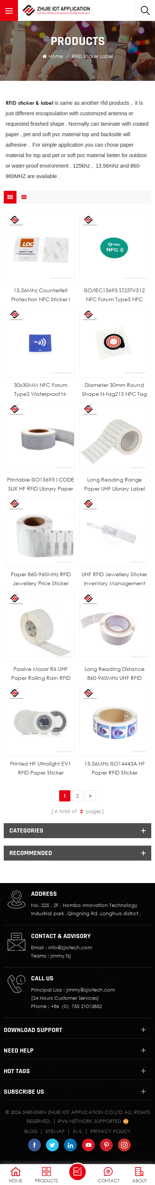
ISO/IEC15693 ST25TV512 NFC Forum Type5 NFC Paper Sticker (114, 295)
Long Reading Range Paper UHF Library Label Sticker (114, 484)
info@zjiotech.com (70, 947)
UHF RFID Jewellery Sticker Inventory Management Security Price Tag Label (114, 579)
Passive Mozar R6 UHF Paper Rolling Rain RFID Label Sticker (40, 674)
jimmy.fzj (61, 956)
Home (52, 56)
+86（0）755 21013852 (76, 1006)
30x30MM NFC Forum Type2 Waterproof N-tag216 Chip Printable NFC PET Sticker (41, 390)
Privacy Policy (110, 1131)
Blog (30, 1131)
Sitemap (55, 1131)
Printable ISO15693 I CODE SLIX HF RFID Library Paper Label (40, 484)
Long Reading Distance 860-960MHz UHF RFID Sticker (115, 674)
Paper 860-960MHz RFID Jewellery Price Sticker (41, 578)
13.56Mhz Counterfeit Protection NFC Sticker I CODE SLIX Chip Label (40, 295)
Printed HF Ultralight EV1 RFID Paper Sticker (40, 768)
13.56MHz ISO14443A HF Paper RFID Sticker (114, 768)
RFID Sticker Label (92, 56)
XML (77, 1131)
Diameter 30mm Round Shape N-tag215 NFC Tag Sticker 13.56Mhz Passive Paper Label (114, 390)
